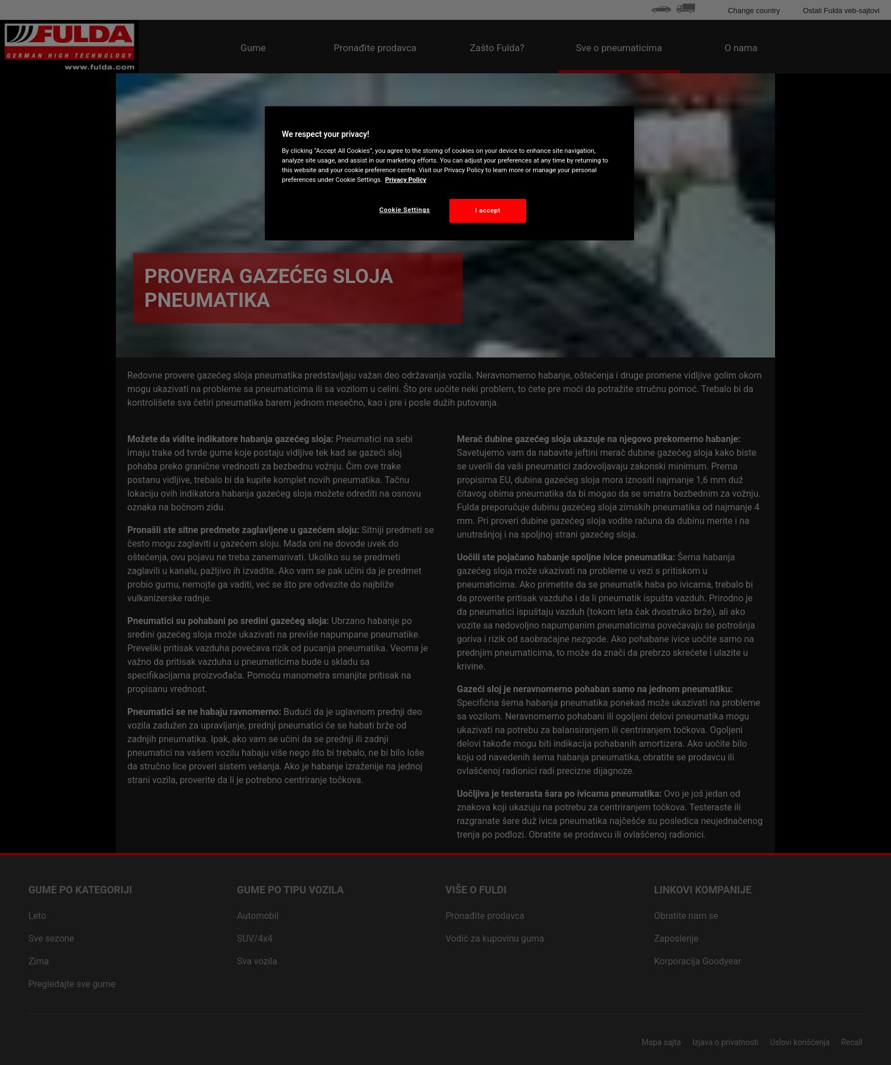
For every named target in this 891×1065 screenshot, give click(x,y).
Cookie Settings (405, 210)
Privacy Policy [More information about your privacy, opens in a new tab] (405, 180)
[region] (449, 173)
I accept (488, 210)
